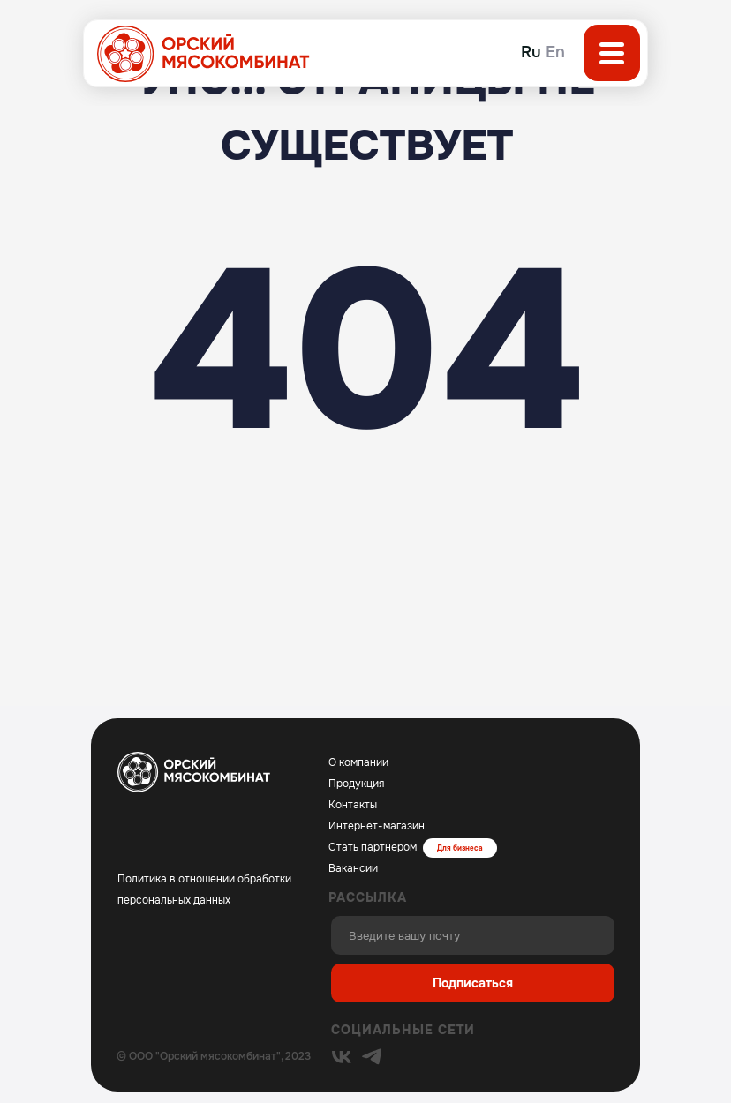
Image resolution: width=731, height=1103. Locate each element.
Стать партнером (372, 847)
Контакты (352, 805)
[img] (341, 1057)
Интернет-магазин (376, 826)
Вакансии (353, 868)
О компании (358, 762)
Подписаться (473, 983)
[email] (472, 935)
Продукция (356, 784)
